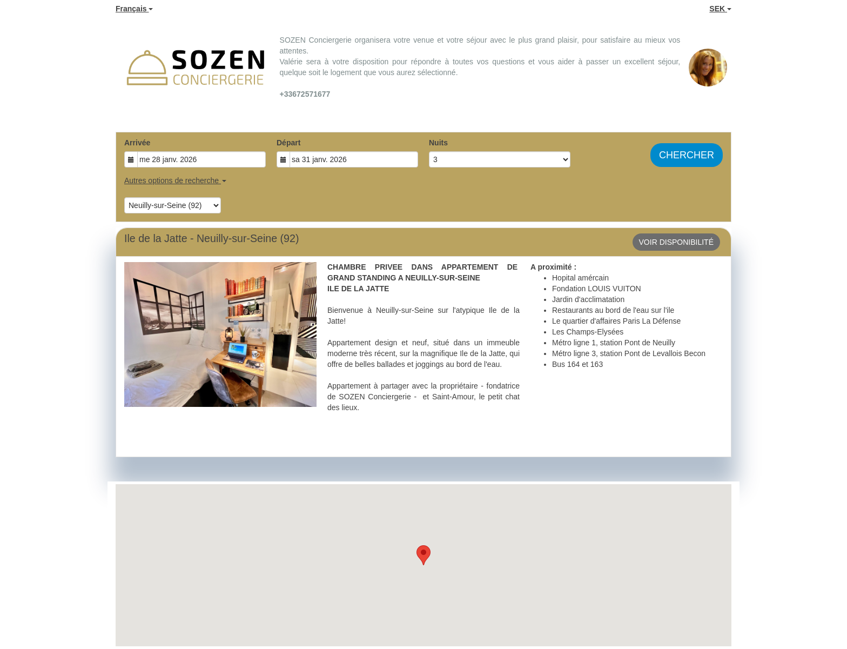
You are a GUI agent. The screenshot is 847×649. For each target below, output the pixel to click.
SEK (720, 8)
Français (134, 8)
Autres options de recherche (175, 180)
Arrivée (137, 142)
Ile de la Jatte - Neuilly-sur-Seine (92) (211, 238)
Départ (288, 142)
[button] (423, 555)
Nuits (438, 142)
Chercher (686, 155)
